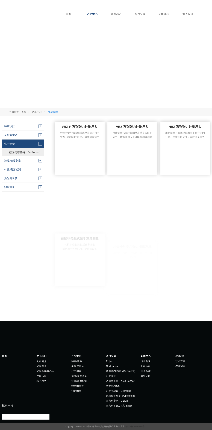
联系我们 (180, 356)
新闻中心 (146, 356)
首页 (68, 14)
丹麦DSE (111, 376)
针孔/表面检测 (12, 169)
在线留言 (180, 366)
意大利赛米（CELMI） (118, 400)
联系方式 (180, 361)
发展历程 (41, 376)
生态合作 (146, 371)
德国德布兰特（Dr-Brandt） (25, 152)
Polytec (110, 361)
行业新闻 (146, 361)
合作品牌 (140, 14)
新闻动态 (116, 14)
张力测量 (9, 143)
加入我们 (187, 14)
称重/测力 (10, 126)
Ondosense (112, 366)
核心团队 (41, 381)
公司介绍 (163, 14)
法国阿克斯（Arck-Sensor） (121, 381)
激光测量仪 (10, 178)
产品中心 (92, 14)
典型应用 (146, 376)
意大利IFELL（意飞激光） (120, 405)
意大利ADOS (113, 385)
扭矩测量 (9, 187)
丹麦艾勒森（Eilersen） (119, 390)
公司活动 (146, 366)
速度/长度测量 (12, 160)
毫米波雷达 (10, 135)
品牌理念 (41, 366)
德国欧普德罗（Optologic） (121, 395)
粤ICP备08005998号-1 (135, 426)
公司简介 (41, 361)
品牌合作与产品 (45, 371)
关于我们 (41, 356)
